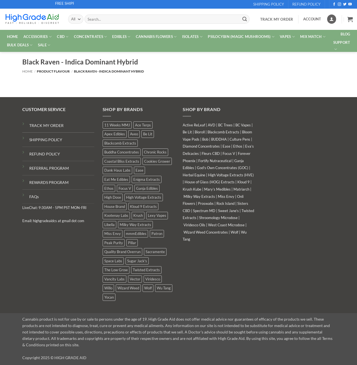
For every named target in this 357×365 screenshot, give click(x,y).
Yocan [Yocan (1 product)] (109, 297)
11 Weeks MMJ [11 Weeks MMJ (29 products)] (117, 125)
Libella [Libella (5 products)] (109, 224)
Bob (205, 139)
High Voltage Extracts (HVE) (231, 175)
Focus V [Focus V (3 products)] (125, 188)
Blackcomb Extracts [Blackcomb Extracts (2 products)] (120, 143)
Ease (226, 146)
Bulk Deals (20, 45)
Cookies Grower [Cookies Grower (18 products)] (157, 161)
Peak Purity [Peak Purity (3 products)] (113, 243)
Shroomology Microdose (218, 217)
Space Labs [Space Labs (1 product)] (113, 261)
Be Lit (187, 132)
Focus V (229, 153)
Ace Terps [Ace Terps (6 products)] (143, 125)
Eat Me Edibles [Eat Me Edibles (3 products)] (116, 179)
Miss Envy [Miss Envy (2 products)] (112, 233)
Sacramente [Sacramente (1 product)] (155, 251)
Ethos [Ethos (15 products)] (109, 188)
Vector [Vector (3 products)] (135, 279)
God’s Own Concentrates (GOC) (222, 167)
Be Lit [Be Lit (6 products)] (147, 134)
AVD (211, 125)
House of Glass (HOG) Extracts (210, 182)
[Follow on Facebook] (334, 4)
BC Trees (225, 125)
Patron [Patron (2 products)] (156, 233)
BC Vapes (243, 125)
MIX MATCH (312, 36)
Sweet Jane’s (228, 210)
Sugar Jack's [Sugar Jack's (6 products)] (137, 261)
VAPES (287, 36)
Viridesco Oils (194, 225)
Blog (345, 34)
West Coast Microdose (226, 225)
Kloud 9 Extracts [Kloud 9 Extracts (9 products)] (143, 206)
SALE (44, 45)
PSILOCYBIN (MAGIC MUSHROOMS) (241, 36)
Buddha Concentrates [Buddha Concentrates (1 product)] (121, 152)
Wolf (234, 232)
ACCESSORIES (37, 36)
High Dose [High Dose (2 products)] (112, 197)
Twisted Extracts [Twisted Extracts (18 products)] (146, 270)
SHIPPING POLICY (45, 139)
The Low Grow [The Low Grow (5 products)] (116, 270)
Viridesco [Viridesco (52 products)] (152, 279)
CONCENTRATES (90, 36)
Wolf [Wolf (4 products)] (148, 288)
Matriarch (241, 189)
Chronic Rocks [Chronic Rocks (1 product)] (155, 152)
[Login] (331, 19)
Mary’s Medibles (217, 189)
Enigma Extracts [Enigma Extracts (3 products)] (146, 179)
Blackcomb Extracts (223, 132)
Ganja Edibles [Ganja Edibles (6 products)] (147, 188)
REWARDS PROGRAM (49, 182)
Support (341, 46)
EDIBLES (121, 36)
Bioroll (200, 132)
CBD (62, 36)
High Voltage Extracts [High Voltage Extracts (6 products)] (143, 197)
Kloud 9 (243, 182)
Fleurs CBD (211, 153)
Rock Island (225, 203)
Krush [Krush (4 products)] (138, 215)
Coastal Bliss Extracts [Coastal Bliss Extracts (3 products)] (121, 161)
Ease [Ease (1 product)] (139, 170)
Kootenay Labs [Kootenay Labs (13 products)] (116, 215)
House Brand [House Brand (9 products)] (114, 206)
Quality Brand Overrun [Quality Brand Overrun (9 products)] (122, 251)
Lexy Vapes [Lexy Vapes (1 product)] (157, 215)
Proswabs (206, 203)
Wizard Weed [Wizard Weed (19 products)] (128, 288)
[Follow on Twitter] (344, 4)
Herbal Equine (194, 175)
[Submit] (244, 19)
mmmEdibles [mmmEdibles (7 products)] (136, 233)
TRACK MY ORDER (46, 125)
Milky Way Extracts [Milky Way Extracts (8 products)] (135, 224)
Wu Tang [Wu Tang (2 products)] (164, 288)
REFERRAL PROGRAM (49, 168)
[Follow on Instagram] (339, 4)
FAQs (34, 196)
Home (27, 71)
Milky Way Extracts (199, 196)
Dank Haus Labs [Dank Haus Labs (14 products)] (117, 170)
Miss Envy (226, 196)
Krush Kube (192, 189)
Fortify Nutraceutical (214, 161)
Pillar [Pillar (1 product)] (132, 243)
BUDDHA (219, 139)
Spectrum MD (204, 210)
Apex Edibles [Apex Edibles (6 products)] (114, 134)
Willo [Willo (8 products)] (108, 288)
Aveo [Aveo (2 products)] (134, 134)
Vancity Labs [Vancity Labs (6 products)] (114, 279)
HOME (12, 36)
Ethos (237, 146)
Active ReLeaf (194, 125)
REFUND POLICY (44, 154)
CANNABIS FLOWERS (156, 36)
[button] (350, 19)
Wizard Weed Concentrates (206, 232)
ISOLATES (192, 36)
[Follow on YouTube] (350, 4)
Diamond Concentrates (201, 146)
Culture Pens (240, 139)
